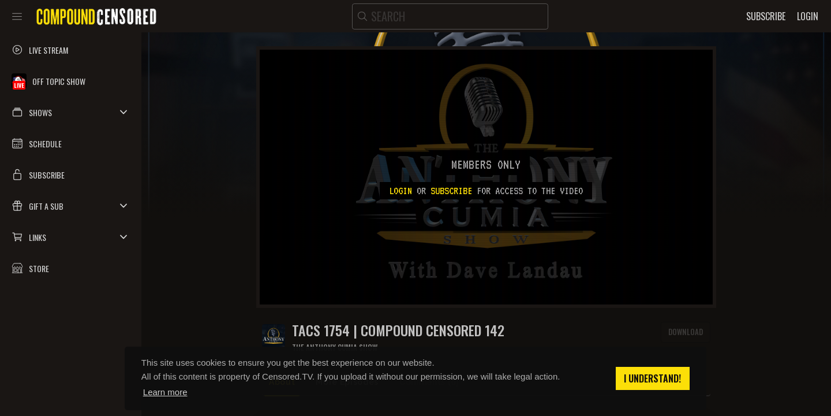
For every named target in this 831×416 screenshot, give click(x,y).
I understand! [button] (652, 378)
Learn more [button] (165, 392)
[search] (450, 16)
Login (400, 190)
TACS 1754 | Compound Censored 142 (398, 330)
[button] (71, 112)
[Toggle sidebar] (17, 16)
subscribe (451, 190)
